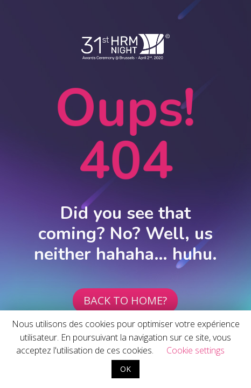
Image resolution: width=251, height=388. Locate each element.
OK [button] (125, 369)
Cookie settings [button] (195, 350)
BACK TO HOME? (125, 300)
